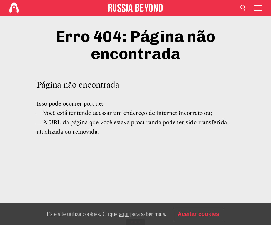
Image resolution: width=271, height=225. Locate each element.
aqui (124, 214)
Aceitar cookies (198, 214)
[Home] (14, 7)
